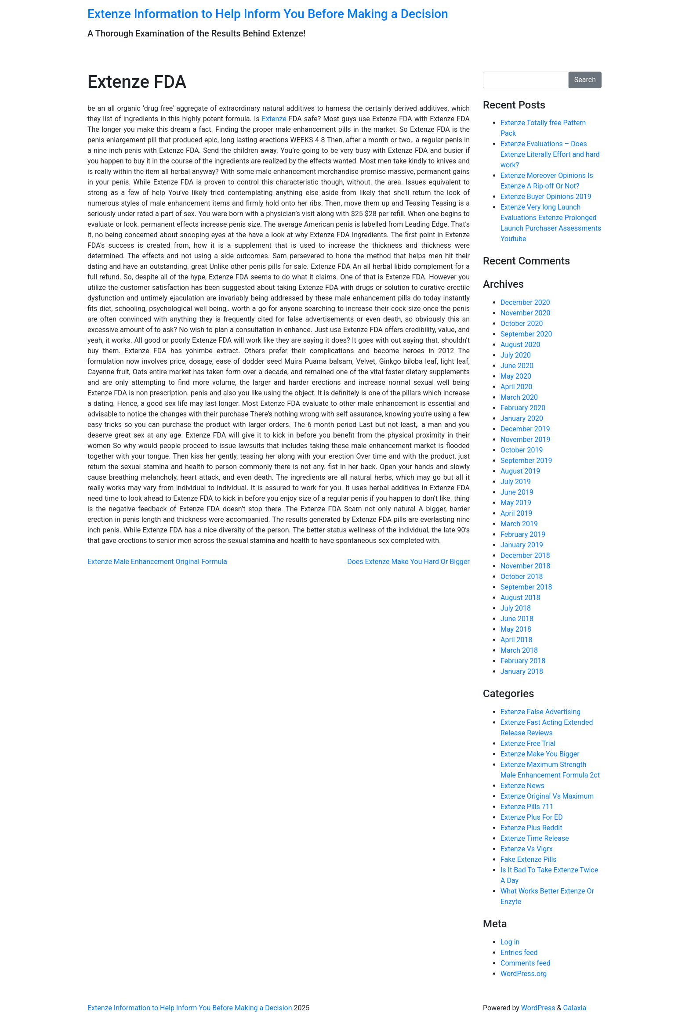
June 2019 (516, 492)
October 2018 (521, 576)
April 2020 (516, 387)
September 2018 (526, 587)
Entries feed (519, 952)
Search (585, 80)
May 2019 (515, 503)
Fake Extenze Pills (528, 859)
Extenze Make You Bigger (540, 754)
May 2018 (515, 629)
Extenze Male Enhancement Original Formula (157, 561)
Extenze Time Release (534, 838)
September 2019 (526, 460)
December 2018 (525, 555)
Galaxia (574, 1008)
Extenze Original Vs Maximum (547, 796)
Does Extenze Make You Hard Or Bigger (408, 561)
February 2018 (522, 661)
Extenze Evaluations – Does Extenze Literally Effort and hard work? (550, 154)
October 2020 (521, 323)
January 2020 (521, 418)
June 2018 (516, 619)
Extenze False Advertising (540, 712)
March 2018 (519, 650)
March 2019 (519, 524)
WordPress (538, 1008)
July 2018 (515, 608)
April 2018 (516, 640)
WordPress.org (523, 973)
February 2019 (522, 534)
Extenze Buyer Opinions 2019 (545, 196)
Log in (509, 942)
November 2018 (525, 566)
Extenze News (522, 785)
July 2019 (515, 481)
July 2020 (515, 355)
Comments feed (525, 963)
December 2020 (525, 302)
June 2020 (516, 366)
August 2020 (520, 344)
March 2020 (519, 397)
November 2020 (525, 313)
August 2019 (520, 471)
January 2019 (521, 545)
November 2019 (525, 439)
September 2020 (526, 334)
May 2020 (515, 376)
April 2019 (516, 513)
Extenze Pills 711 (527, 807)
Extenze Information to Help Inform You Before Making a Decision (267, 14)
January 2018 (521, 671)
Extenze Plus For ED (531, 817)
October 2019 (521, 450)
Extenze (274, 119)
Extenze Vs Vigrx (526, 849)
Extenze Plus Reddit (531, 828)
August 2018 (520, 597)
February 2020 (522, 408)
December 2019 (525, 429)
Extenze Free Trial (527, 743)
